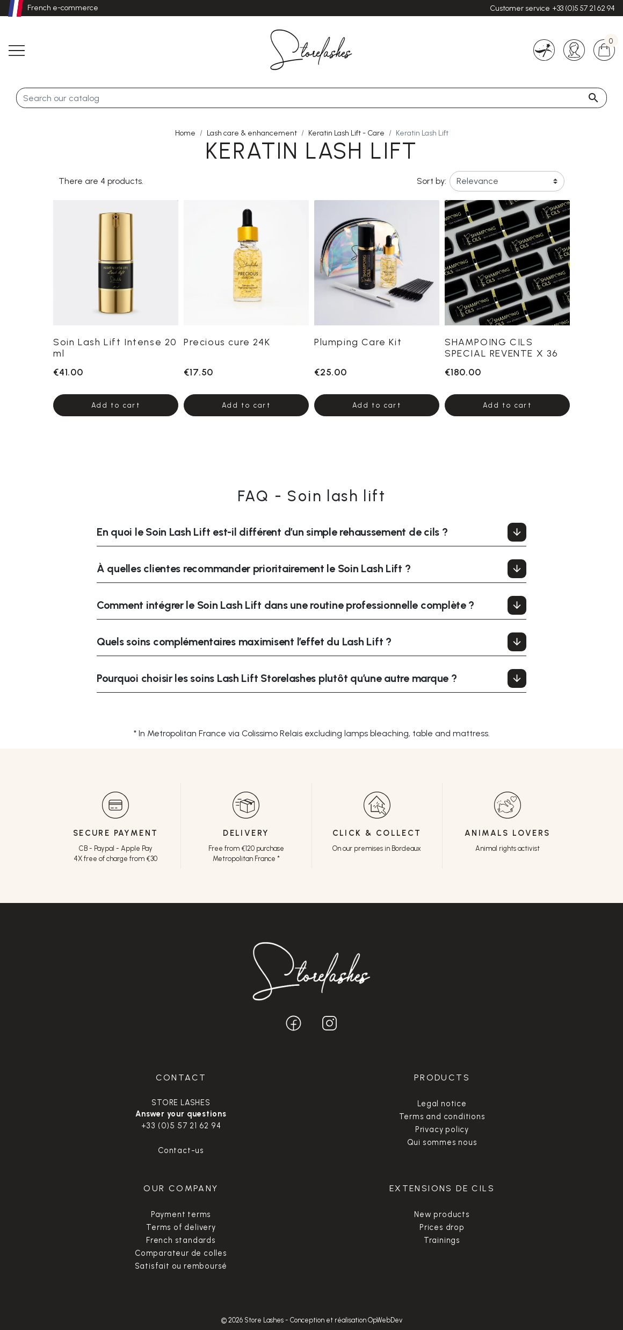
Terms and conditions (442, 1116)
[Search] (311, 98)
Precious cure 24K (227, 341)
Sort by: (430, 181)
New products (442, 1214)
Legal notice (442, 1103)
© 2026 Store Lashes (253, 1320)
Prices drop (442, 1227)
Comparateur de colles (181, 1253)
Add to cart (115, 405)
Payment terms (181, 1214)
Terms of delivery (181, 1227)
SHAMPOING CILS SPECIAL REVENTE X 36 (502, 347)
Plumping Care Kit (358, 341)
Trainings (442, 1240)
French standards (181, 1240)
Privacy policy (442, 1129)
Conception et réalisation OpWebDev (346, 1320)
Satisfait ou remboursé (181, 1266)
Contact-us (181, 1150)
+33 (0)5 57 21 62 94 (583, 8)
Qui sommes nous (442, 1142)
